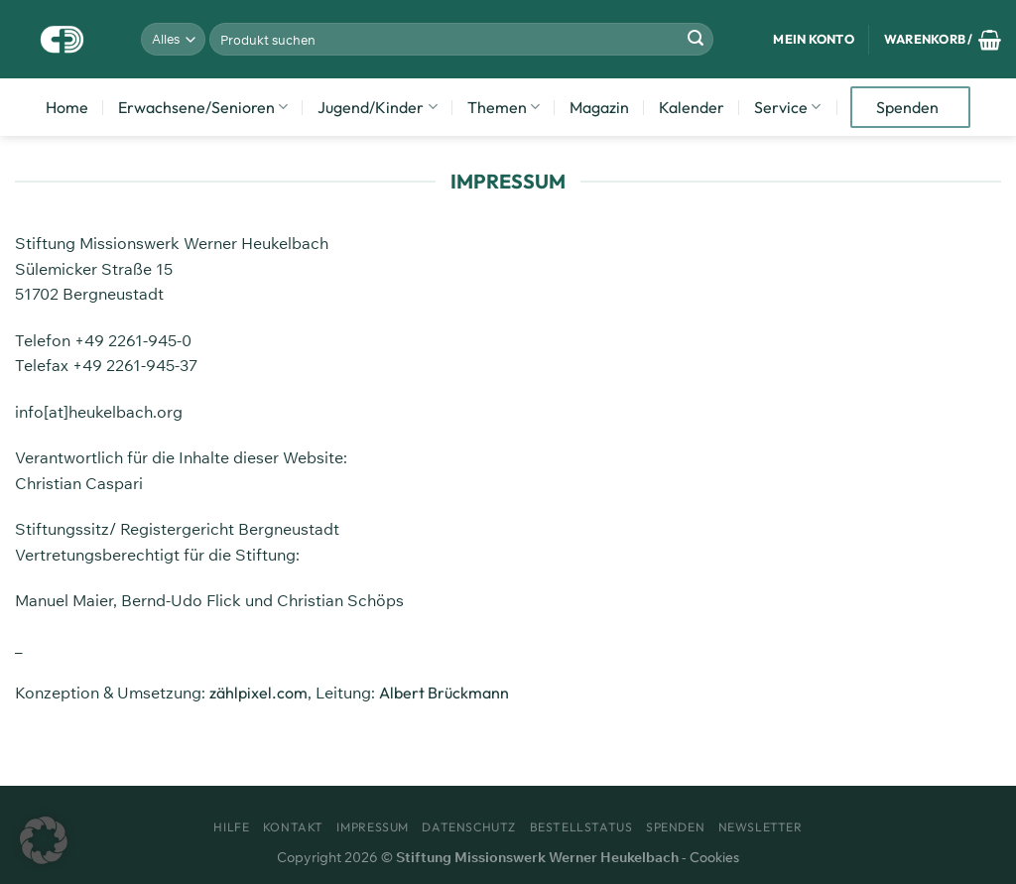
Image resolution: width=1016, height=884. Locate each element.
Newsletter (760, 827)
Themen (503, 107)
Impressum (372, 827)
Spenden (907, 107)
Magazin (599, 107)
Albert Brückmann (444, 692)
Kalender (691, 107)
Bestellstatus (581, 827)
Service (787, 107)
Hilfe (231, 827)
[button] (43, 840)
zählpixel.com (258, 692)
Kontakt (293, 827)
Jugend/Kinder (377, 107)
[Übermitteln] (695, 40)
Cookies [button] (714, 857)
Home (67, 107)
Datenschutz (469, 827)
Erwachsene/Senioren (203, 107)
